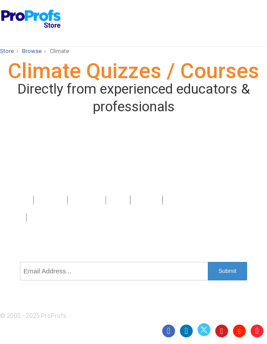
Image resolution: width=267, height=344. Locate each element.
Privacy (177, 200)
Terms (13, 217)
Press (118, 200)
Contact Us (86, 200)
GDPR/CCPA (48, 217)
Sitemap (146, 200)
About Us (50, 200)
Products (16, 200)
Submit (227, 271)
